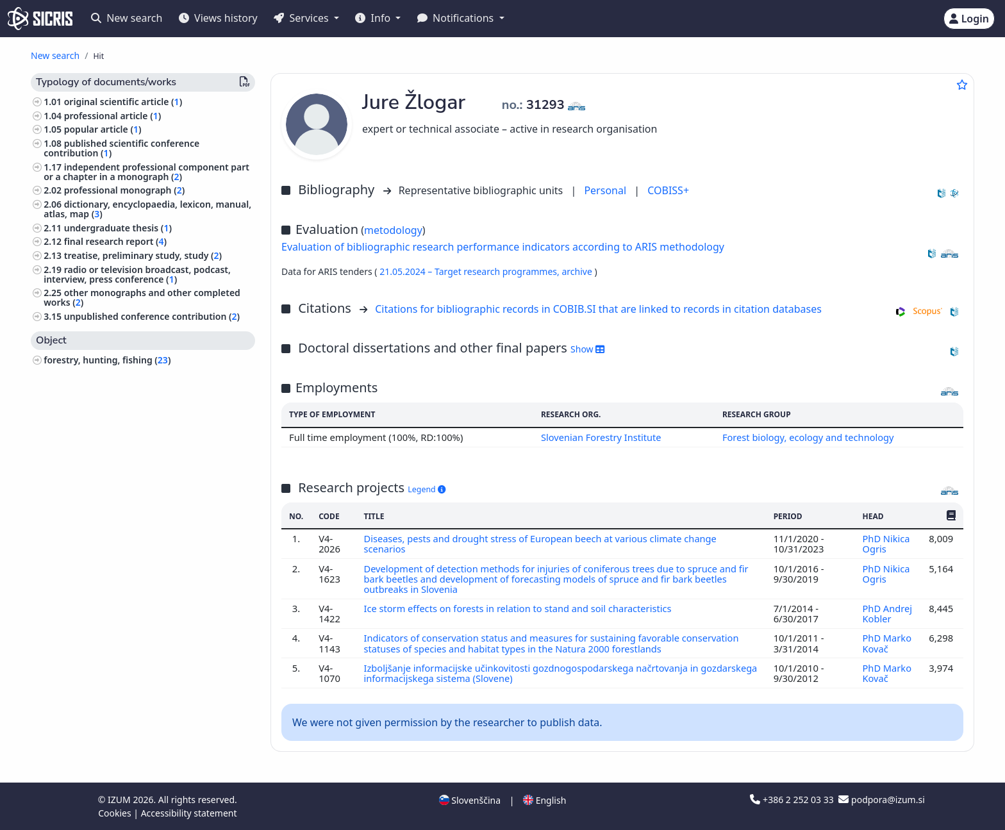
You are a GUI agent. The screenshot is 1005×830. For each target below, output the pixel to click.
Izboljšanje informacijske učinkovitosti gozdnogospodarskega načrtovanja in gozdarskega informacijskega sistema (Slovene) (532, 673)
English (544, 800)
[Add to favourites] (962, 84)
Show (587, 349)
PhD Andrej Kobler (887, 613)
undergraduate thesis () (118, 228)
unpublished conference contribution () (152, 316)
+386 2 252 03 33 (793, 799)
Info (374, 18)
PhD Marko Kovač (886, 642)
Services (302, 18)
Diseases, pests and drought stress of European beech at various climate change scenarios (541, 543)
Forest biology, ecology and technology (808, 437)
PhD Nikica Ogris (886, 543)
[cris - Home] (40, 18)
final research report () (115, 241)
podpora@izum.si (881, 799)
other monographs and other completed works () (142, 297)
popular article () (103, 129)
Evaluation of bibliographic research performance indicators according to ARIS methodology (502, 247)
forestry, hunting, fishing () (107, 360)
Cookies (115, 813)
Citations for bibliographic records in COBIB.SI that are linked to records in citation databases (598, 309)
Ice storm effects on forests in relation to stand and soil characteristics (520, 608)
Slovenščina (470, 800)
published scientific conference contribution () (121, 148)
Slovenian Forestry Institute (600, 437)
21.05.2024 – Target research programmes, (470, 271)
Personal (606, 190)
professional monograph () (124, 190)
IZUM (120, 799)
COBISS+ (668, 190)
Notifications (457, 18)
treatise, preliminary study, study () (143, 255)
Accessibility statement (189, 813)
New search (126, 18)
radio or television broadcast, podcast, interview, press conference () (137, 274)
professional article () (113, 116)
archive (577, 271)
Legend (426, 489)
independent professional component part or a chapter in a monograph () (146, 172)
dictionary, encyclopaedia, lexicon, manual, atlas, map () (147, 209)
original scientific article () (123, 101)
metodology (393, 230)
